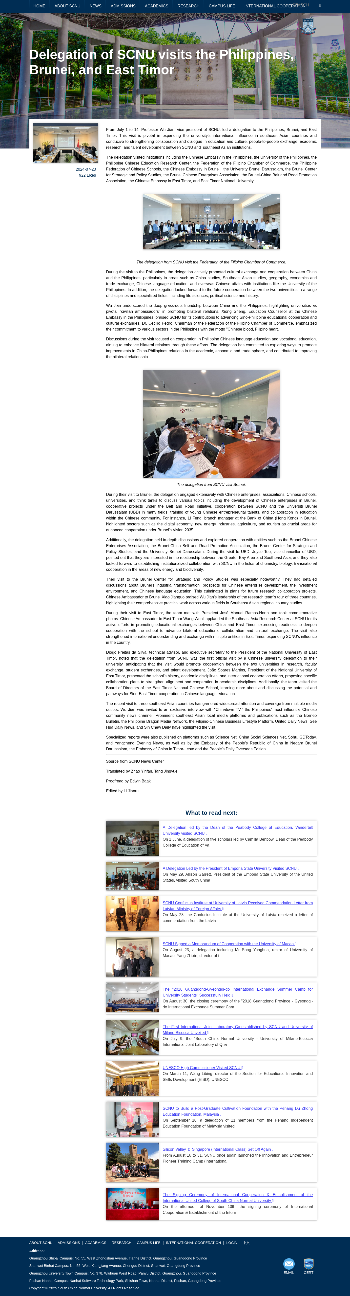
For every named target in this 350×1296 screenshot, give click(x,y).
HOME (39, 6)
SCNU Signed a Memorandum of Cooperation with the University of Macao (229, 944)
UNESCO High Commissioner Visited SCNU (203, 1068)
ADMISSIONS (123, 6)
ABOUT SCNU (68, 6)
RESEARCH (189, 6)
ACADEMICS (156, 6)
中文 (246, 1243)
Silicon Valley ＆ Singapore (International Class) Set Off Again (218, 1149)
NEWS (96, 6)
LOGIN (231, 1243)
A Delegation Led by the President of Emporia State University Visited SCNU (231, 868)
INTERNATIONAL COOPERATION (275, 6)
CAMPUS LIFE (222, 6)
